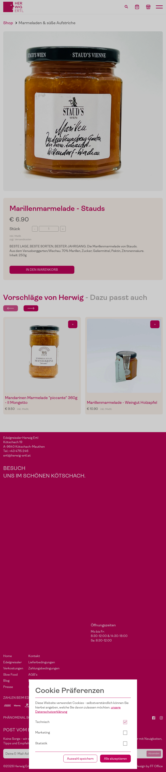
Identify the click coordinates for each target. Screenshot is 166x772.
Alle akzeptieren (115, 758)
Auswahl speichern (80, 758)
